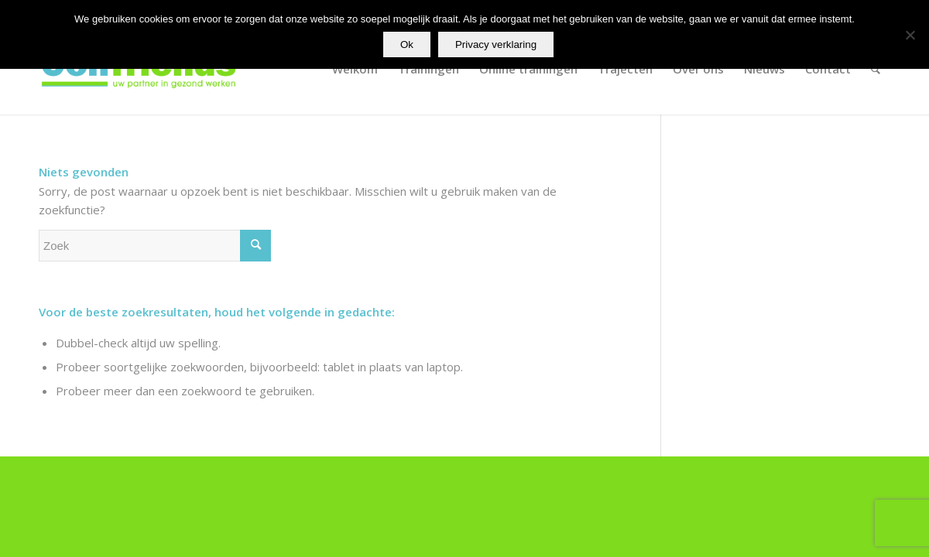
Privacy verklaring (495, 44)
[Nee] (909, 35)
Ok (406, 44)
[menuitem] (355, 68)
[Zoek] (875, 68)
